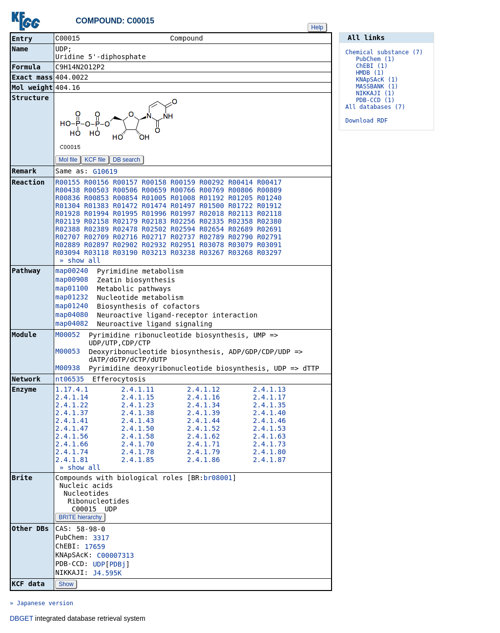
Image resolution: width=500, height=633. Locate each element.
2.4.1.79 (203, 453)
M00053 (67, 352)
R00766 (182, 191)
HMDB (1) (370, 72)
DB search (126, 160)
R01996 (154, 214)
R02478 (125, 230)
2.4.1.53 (269, 429)
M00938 (67, 369)
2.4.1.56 (71, 437)
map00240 (71, 271)
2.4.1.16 (203, 398)
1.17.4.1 (71, 390)
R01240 (269, 199)
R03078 (211, 246)
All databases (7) (375, 107)
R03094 (67, 253)
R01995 (125, 214)
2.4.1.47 (71, 429)
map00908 (71, 280)
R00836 (67, 199)
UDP (99, 565)
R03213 (154, 253)
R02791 (269, 238)
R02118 (269, 214)
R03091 (269, 246)
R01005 (154, 199)
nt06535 (69, 380)
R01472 (125, 207)
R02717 (154, 238)
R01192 (211, 199)
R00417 (269, 183)
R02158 (96, 222)
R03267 (211, 253)
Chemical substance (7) (384, 52)
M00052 (67, 335)
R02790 (240, 238)
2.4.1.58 (137, 437)
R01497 (182, 207)
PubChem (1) (375, 59)
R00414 (240, 183)
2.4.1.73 (269, 445)
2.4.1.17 (269, 398)
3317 (101, 539)
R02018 (211, 214)
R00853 (96, 199)
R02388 (67, 230)
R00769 (211, 191)
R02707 (67, 238)
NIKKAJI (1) (375, 93)
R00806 (240, 191)
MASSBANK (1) (377, 86)
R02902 (125, 246)
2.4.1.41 (71, 421)
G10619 (105, 172)
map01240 (71, 307)
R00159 (182, 183)
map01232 (71, 298)
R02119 (67, 222)
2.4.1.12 (203, 390)
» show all (78, 261)
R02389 (96, 230)
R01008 (182, 199)
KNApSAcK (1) (377, 79)
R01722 (240, 207)
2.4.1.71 (203, 445)
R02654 (211, 230)
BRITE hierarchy (80, 518)
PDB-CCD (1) (375, 100)
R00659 (154, 191)
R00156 (96, 183)
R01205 (240, 199)
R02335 (211, 222)
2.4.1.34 (203, 406)
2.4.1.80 (269, 453)
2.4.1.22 (71, 406)
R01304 (67, 207)
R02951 (182, 246)
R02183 (154, 222)
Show (66, 585)
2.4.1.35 (269, 406)
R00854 (125, 199)
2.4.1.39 (203, 414)
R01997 (182, 214)
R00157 (125, 183)
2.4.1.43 (137, 421)
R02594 (182, 230)
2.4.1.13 (269, 390)
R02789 (211, 238)
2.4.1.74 (71, 453)
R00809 (269, 191)
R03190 (125, 253)
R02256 (182, 222)
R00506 (125, 191)
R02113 (240, 214)
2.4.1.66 (71, 445)
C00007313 (115, 556)
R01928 (67, 214)
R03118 (96, 253)
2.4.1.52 (203, 429)
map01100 (71, 289)
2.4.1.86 (203, 460)
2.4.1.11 (137, 390)
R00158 (154, 183)
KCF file (94, 160)
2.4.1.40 (269, 414)
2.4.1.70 (137, 445)
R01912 (269, 207)
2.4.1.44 (203, 421)
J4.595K (107, 574)
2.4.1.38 (137, 414)
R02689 (240, 230)
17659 (94, 547)
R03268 (240, 253)
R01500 (211, 207)
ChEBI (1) (372, 66)
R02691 (269, 230)
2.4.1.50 (137, 429)
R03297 (269, 253)
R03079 (240, 246)
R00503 (96, 191)
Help (317, 27)
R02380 (269, 222)
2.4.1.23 (137, 406)
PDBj (117, 565)
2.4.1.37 (71, 414)
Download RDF (366, 120)
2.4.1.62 (203, 437)
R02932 (154, 246)
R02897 (96, 246)
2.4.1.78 (137, 453)
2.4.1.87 (269, 460)
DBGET (21, 619)
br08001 (218, 479)
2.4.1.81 (71, 460)
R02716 (125, 238)
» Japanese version (41, 604)
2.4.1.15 (137, 398)
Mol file (68, 160)
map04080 (71, 315)
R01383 (96, 207)
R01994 (96, 214)
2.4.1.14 (71, 398)
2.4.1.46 (269, 421)
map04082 (71, 324)
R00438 (67, 191)
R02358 (240, 222)
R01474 (154, 207)
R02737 (182, 238)
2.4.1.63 (269, 437)
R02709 (96, 238)
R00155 (67, 183)
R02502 (154, 230)
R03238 (182, 253)
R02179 (125, 222)
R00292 (211, 183)
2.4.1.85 (137, 460)
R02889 (67, 246)
